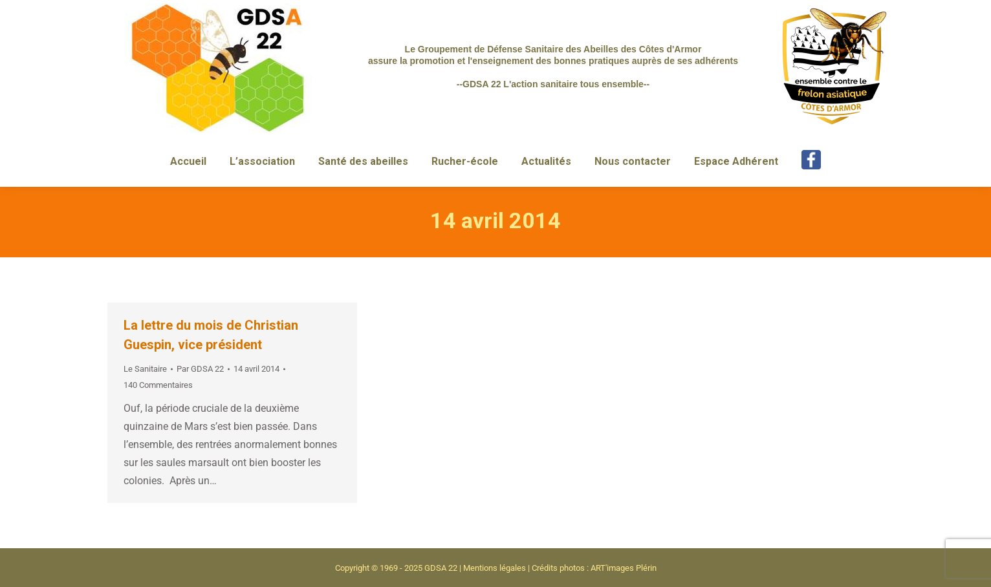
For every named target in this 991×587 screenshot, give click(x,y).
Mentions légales (494, 568)
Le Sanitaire (145, 369)
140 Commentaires (158, 385)
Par (200, 369)
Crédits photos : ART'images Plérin (594, 568)
